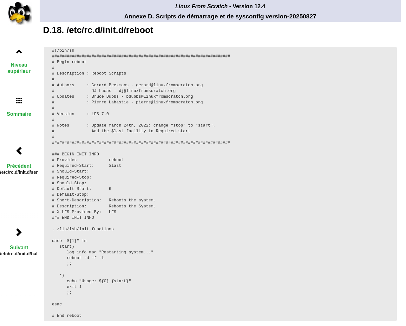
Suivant (19, 247)
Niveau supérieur (19, 68)
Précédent (19, 166)
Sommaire (19, 114)
